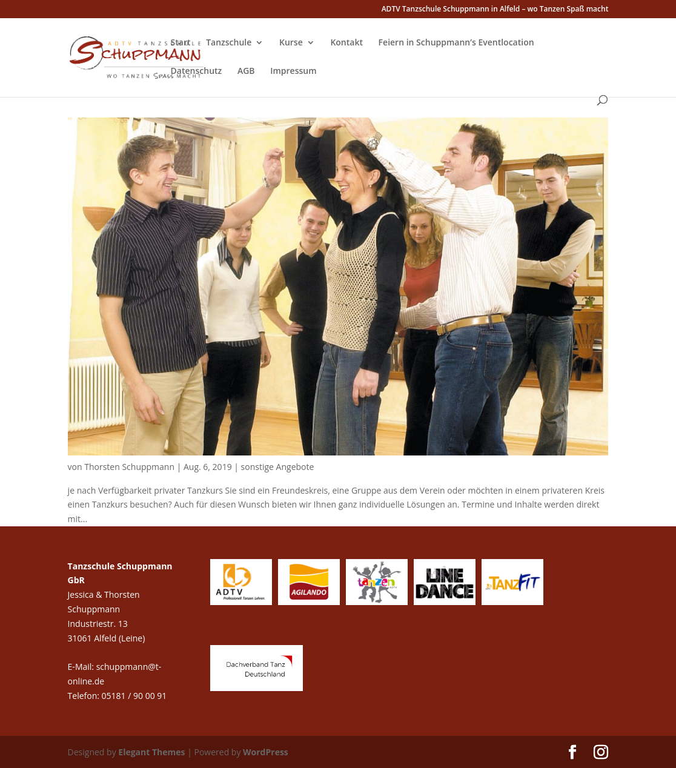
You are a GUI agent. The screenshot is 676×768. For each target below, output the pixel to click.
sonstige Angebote (277, 466)
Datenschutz (196, 71)
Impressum (293, 71)
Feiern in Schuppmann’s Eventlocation (456, 43)
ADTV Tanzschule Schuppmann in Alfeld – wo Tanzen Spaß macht (495, 9)
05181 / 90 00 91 (135, 695)
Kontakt (346, 43)
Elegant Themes (151, 752)
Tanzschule (228, 43)
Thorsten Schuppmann (129, 466)
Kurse (291, 43)
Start (181, 43)
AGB (246, 71)
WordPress (265, 752)
